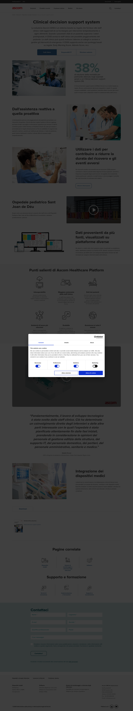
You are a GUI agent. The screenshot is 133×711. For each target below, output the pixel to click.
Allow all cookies (91, 373)
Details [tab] (66, 342)
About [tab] (92, 342)
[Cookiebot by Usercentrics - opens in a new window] (95, 337)
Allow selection (66, 373)
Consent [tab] (41, 342)
